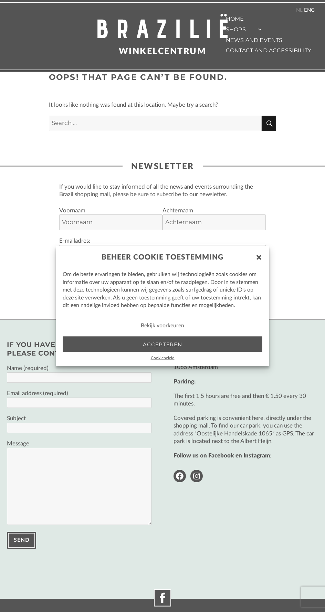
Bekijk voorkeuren (162, 325)
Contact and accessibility (268, 50)
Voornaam (72, 210)
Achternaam (177, 210)
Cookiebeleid (163, 358)
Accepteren (162, 344)
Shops (236, 29)
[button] (258, 257)
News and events (254, 40)
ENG (309, 10)
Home (235, 18)
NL (299, 10)
